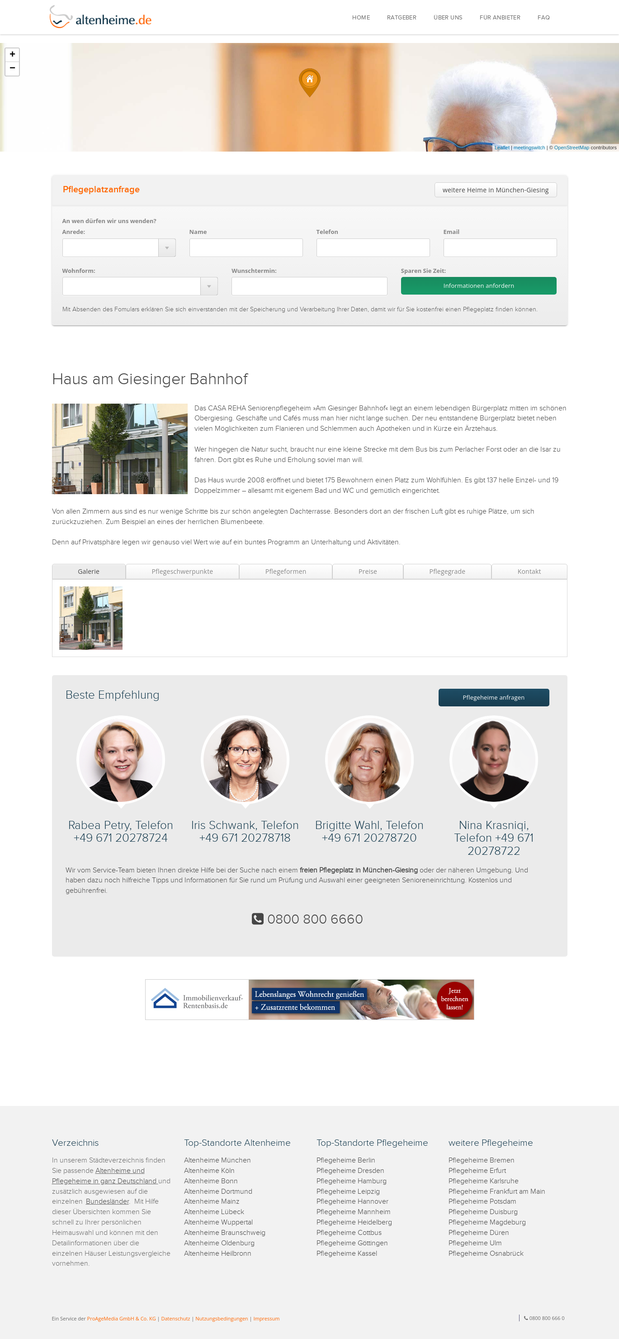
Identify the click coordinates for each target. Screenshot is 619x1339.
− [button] (12, 69)
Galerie (88, 571)
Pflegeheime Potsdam (482, 1201)
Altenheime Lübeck (214, 1212)
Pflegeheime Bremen (482, 1160)
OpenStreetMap (572, 147)
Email (452, 232)
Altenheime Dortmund (218, 1191)
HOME (361, 17)
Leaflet (502, 147)
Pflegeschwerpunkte (182, 571)
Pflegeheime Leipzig (348, 1191)
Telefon (327, 232)
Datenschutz (175, 1318)
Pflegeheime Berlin (346, 1160)
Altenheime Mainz (212, 1201)
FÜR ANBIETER (500, 17)
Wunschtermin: (254, 271)
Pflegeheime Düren (479, 1233)
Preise (368, 571)
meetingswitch (529, 147)
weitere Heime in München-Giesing (496, 190)
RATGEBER (401, 17)
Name (198, 232)
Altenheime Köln (209, 1171)
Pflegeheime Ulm (475, 1243)
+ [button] (12, 55)
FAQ (544, 17)
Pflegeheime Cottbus (349, 1233)
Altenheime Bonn (211, 1181)
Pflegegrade (448, 571)
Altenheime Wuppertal (218, 1222)
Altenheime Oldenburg (219, 1243)
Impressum (266, 1318)
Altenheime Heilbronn (217, 1253)
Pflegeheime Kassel (347, 1253)
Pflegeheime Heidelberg (354, 1222)
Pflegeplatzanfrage (101, 189)
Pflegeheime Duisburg (483, 1212)
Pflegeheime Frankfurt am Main (497, 1191)
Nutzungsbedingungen (221, 1318)
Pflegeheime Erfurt (477, 1171)
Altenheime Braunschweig (224, 1233)
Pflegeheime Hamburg (352, 1181)
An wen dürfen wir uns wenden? (109, 221)
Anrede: (73, 232)
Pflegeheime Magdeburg (487, 1222)
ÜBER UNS (448, 17)
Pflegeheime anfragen (494, 697)
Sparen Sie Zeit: (423, 271)
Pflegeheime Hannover (352, 1201)
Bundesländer (107, 1201)
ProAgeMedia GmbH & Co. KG (121, 1318)
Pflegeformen (286, 571)
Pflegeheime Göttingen (352, 1243)
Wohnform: (78, 271)
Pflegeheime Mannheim (354, 1212)
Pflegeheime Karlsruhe (484, 1181)
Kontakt (529, 571)
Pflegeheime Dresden (350, 1171)
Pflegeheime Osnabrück (486, 1253)
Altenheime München (217, 1160)
